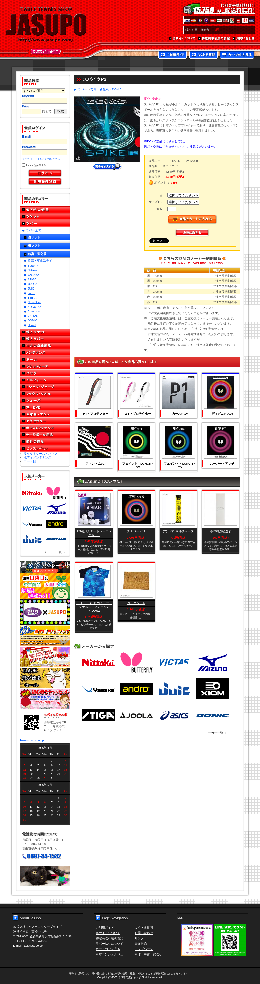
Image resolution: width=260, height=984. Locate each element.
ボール (45, 359)
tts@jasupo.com (34, 945)
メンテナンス (45, 352)
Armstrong (34, 311)
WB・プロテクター (138, 413)
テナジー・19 (136, 531)
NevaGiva (34, 302)
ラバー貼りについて (109, 943)
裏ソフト (34, 237)
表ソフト (34, 245)
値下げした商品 (45, 209)
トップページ (144, 949)
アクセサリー (45, 421)
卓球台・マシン (45, 414)
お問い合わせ (244, 38)
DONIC (32, 320)
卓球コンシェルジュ (109, 954)
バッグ (45, 373)
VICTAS (33, 315)
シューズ (45, 400)
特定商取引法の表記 (214, 38)
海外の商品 (45, 441)
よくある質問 (203, 55)
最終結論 (141, 943)
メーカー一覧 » (54, 552)
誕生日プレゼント (45, 657)
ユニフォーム (45, 380)
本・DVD (45, 407)
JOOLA (32, 283)
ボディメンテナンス (45, 428)
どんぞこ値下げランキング (45, 635)
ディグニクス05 (222, 413)
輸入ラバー (45, 338)
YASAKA (33, 274)
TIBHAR (33, 297)
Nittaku (32, 270)
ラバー (45, 223)
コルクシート (136, 603)
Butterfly (33, 265)
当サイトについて (182, 38)
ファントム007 (96, 463)
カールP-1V (180, 413)
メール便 (45, 876)
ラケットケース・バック (40, 453)
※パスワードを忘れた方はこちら (41, 159)
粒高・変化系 (37, 254)
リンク (139, 938)
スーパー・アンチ (222, 463)
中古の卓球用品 (45, 345)
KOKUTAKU (36, 306)
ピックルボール (45, 448)
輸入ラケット (45, 332)
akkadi (32, 325)
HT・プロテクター (95, 413)
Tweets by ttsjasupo (32, 740)
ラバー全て (33, 230)
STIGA (32, 279)
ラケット (45, 216)
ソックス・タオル (45, 393)
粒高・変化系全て (40, 260)
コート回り (31, 461)
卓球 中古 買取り (148, 954)
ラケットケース (45, 366)
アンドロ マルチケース (178, 531)
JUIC (31, 288)
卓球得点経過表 (220, 531)
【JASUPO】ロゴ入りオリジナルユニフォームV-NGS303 (94, 606)
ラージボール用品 (45, 434)
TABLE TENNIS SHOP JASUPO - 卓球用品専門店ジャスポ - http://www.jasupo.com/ (46, 24)
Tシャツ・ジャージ (45, 386)
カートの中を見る (237, 55)
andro (31, 293)
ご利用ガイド (172, 55)
